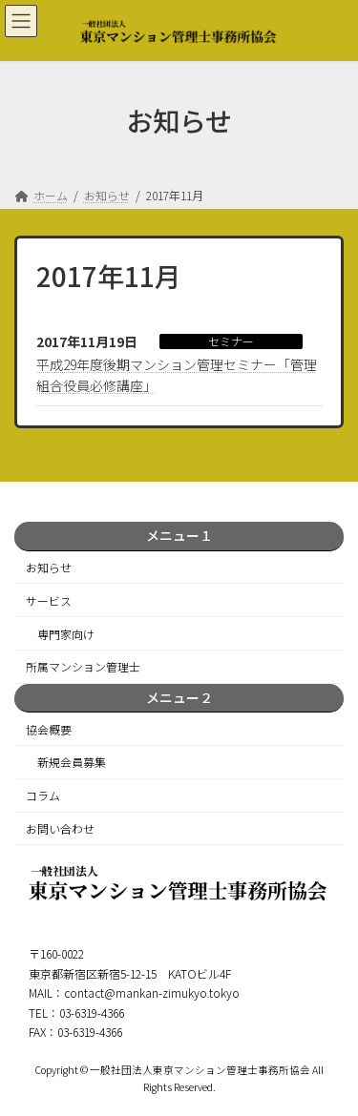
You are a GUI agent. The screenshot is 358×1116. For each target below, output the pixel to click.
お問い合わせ (60, 828)
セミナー (231, 341)
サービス (49, 600)
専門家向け (66, 633)
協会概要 (49, 729)
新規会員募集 (71, 762)
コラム (43, 795)
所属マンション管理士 (83, 666)
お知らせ (49, 567)
